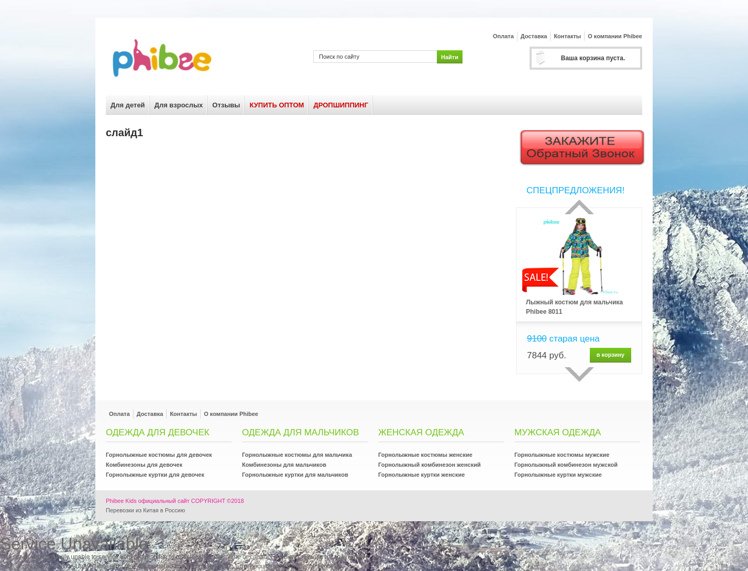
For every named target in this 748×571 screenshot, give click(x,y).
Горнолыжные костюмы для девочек (159, 455)
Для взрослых (179, 105)
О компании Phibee (615, 36)
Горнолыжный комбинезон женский (429, 465)
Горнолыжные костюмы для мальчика (297, 455)
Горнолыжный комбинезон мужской (566, 465)
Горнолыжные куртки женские (421, 474)
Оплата (503, 36)
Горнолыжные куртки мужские (558, 474)
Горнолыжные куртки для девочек (155, 474)
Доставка (534, 36)
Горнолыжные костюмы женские (425, 455)
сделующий (579, 374)
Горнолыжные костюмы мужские (561, 455)
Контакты (567, 36)
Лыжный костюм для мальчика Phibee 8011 (574, 307)
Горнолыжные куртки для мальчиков (295, 474)
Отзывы (226, 105)
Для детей (128, 105)
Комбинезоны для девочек (144, 465)
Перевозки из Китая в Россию (145, 510)
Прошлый (579, 207)
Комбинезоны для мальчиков (284, 465)
